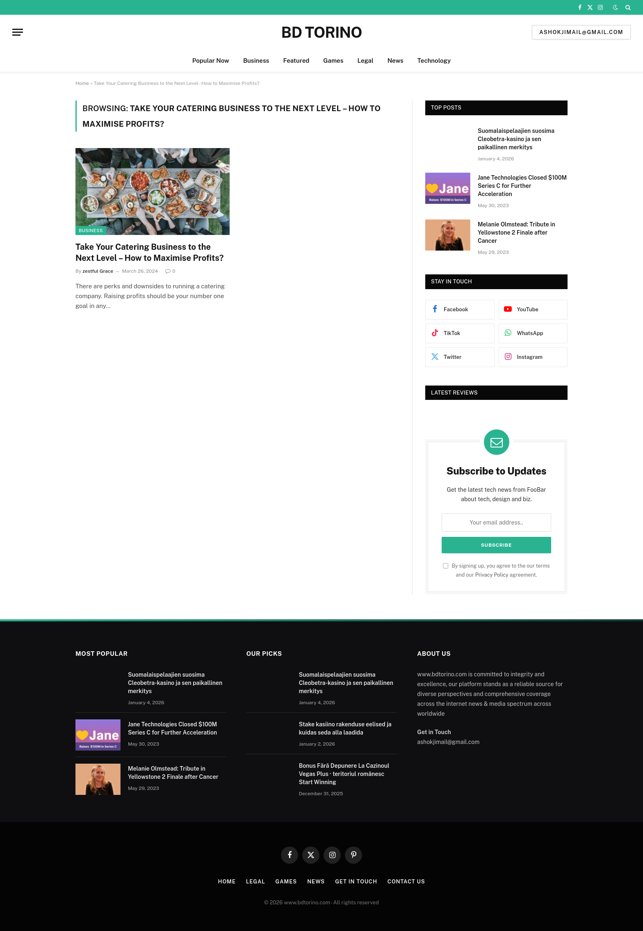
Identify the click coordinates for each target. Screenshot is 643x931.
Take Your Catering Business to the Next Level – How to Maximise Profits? (149, 252)
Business (256, 60)
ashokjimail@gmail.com (581, 32)
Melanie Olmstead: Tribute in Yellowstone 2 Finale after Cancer (516, 232)
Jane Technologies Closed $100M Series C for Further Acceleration (522, 185)
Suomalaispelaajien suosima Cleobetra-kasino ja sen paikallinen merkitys (516, 139)
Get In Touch (356, 882)
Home (82, 83)
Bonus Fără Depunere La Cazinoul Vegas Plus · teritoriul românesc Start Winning (344, 773)
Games (333, 60)
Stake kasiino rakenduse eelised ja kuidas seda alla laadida (345, 728)
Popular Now (210, 60)
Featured (296, 60)
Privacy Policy (491, 575)
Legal (365, 60)
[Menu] (17, 32)
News (396, 60)
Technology (434, 60)
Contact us (406, 882)
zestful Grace (97, 271)
